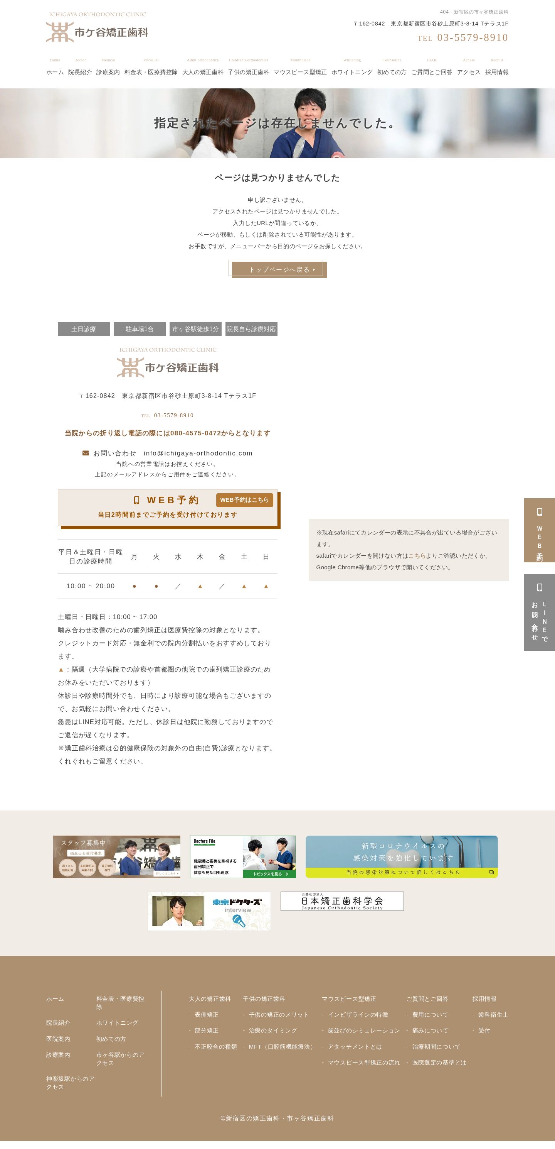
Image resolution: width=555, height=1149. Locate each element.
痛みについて (430, 1035)
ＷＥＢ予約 (540, 530)
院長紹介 (80, 66)
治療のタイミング (273, 1035)
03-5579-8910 (168, 417)
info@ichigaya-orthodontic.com (198, 457)
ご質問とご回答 (432, 66)
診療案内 (108, 66)
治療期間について (437, 1052)
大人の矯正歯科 (203, 66)
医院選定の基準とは (440, 1068)
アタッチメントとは (355, 1052)
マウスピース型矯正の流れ (365, 1068)
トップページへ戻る (279, 269)
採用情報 (497, 66)
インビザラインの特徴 (358, 1019)
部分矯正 (207, 1035)
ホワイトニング (352, 66)
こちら (417, 555)
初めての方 (392, 66)
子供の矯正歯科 (248, 66)
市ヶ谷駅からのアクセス (118, 1065)
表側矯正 (207, 1019)
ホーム (55, 66)
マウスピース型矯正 (300, 66)
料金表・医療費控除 (151, 66)
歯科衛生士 (492, 1019)
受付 (482, 1035)
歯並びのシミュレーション (365, 1035)
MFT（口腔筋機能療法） (283, 1052)
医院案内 (59, 1044)
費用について (430, 1019)
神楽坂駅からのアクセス (68, 1089)
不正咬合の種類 (217, 1052)
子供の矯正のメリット (279, 1019)
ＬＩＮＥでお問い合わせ (539, 612)
